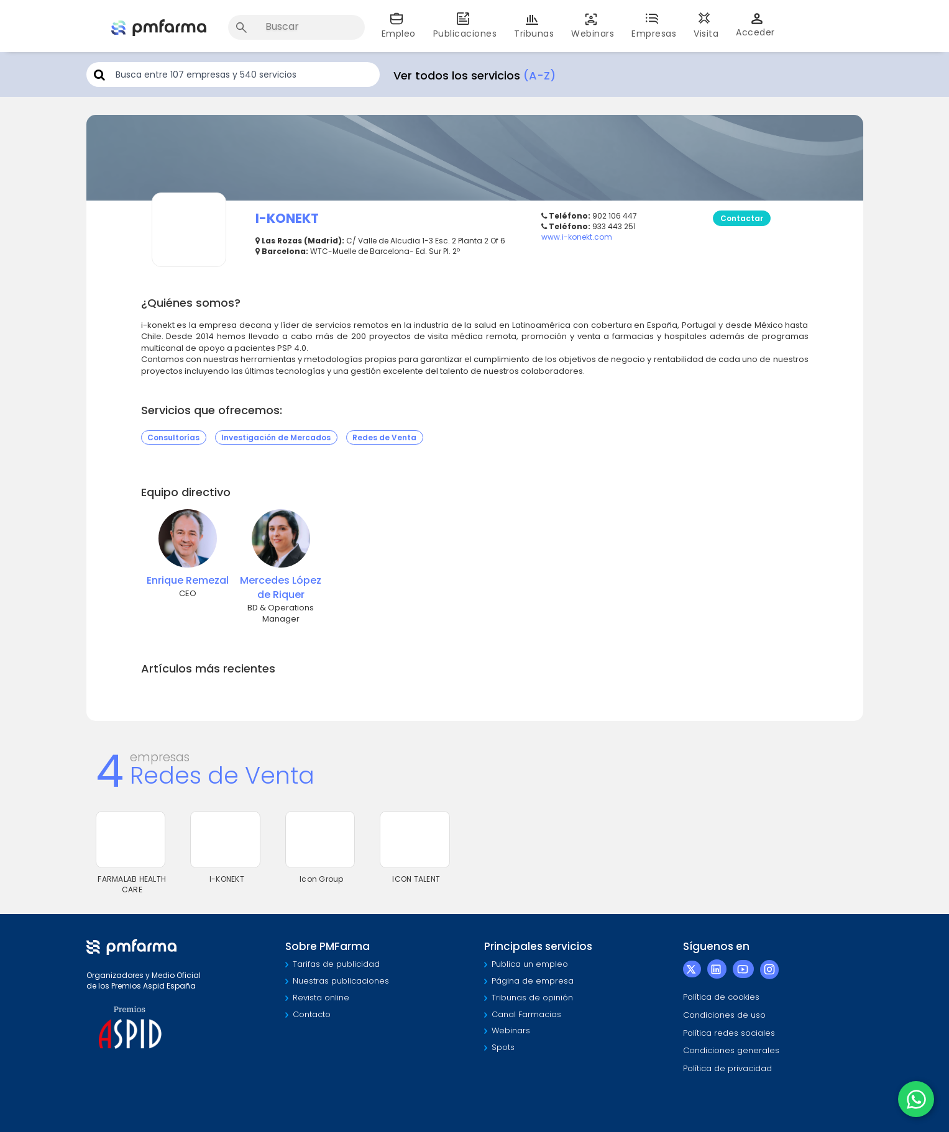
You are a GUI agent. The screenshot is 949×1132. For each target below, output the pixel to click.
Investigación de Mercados (276, 437)
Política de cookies (721, 997)
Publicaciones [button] (465, 26)
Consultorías (173, 437)
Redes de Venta (384, 437)
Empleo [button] (399, 26)
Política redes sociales (729, 1033)
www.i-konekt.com (576, 237)
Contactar (741, 218)
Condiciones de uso (724, 1015)
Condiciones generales (731, 1050)
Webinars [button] (592, 26)
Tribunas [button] (534, 26)
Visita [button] (706, 26)
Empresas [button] (653, 26)
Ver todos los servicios (474, 75)
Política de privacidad (727, 1068)
